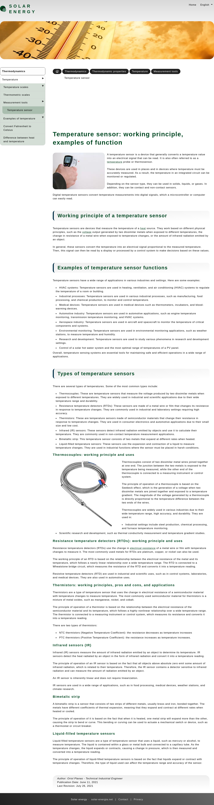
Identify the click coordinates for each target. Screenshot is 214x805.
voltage (87, 232)
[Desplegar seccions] (41, 79)
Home (192, 4)
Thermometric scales (16, 94)
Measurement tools (15, 102)
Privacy (138, 799)
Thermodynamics (13, 71)
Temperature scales (15, 87)
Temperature (10, 79)
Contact (123, 799)
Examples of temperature (19, 118)
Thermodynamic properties (109, 71)
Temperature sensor (20, 110)
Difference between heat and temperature (18, 139)
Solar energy (22, 9)
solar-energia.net (102, 799)
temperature (114, 161)
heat (143, 228)
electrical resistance (143, 548)
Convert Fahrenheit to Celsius (17, 128)
